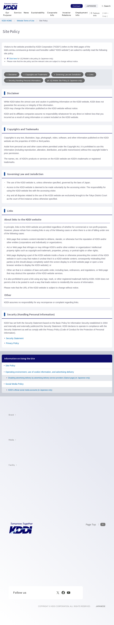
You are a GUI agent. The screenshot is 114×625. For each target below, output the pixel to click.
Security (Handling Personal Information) (24, 81)
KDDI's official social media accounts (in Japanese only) (30, 390)
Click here (12, 59)
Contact (77, 6)
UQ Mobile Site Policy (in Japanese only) (64, 81)
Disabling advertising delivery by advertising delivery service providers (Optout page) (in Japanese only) (49, 378)
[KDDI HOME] (21, 528)
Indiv (105, 13)
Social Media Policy (14, 384)
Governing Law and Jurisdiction (67, 75)
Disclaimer (12, 75)
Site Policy (10, 365)
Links (91, 75)
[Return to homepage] (10, 6)
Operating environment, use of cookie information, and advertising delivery (39, 372)
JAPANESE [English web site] (100, 606)
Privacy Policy (12, 343)
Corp (104, 16)
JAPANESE (92, 6)
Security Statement (14, 338)
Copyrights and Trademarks (35, 75)
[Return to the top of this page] (95, 524)
